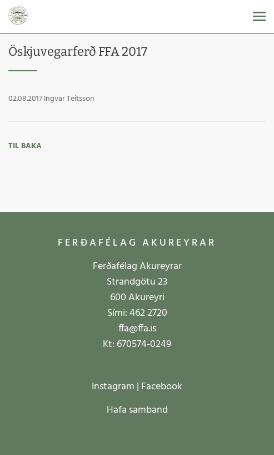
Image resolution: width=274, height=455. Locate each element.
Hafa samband (137, 410)
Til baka (25, 146)
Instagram (113, 387)
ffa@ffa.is (137, 329)
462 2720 (148, 313)
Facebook (161, 387)
